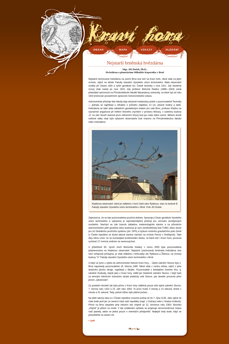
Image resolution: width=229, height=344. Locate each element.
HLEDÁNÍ (172, 49)
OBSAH (98, 49)
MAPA (123, 49)
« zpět (91, 320)
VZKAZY (146, 49)
